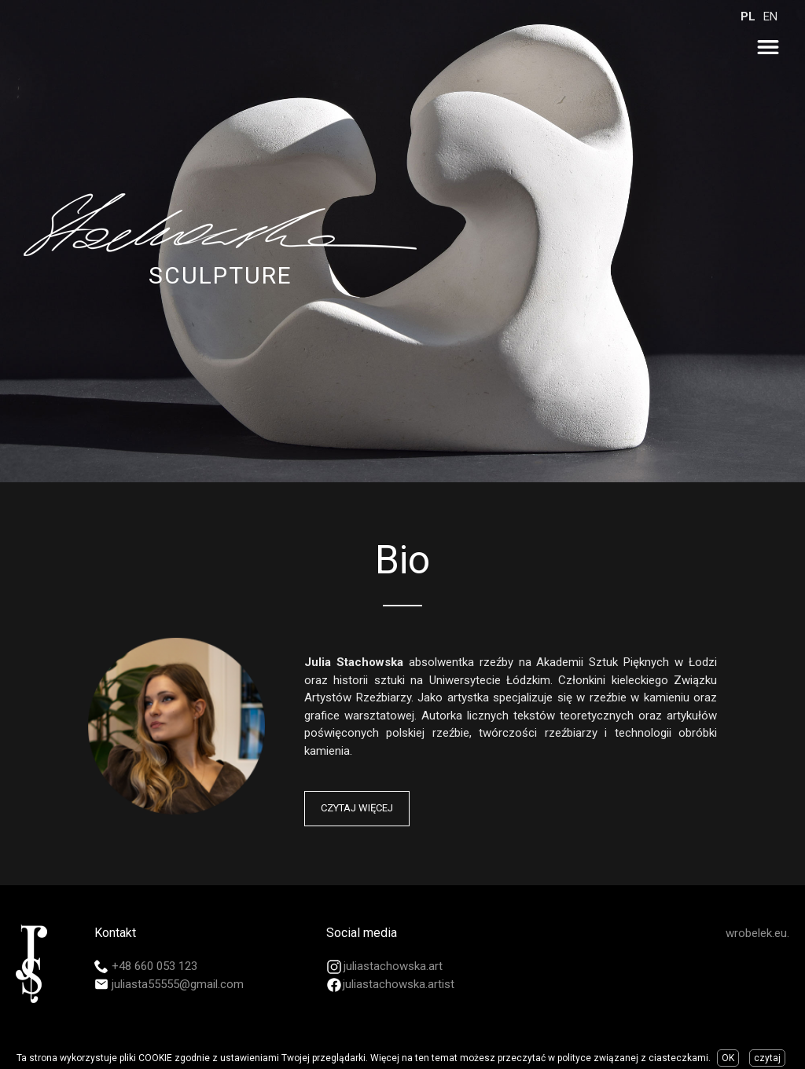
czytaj (767, 1058)
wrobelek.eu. (757, 933)
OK (728, 1058)
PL (748, 16)
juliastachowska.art (393, 966)
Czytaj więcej (357, 808)
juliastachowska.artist (398, 984)
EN (770, 16)
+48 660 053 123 (154, 966)
